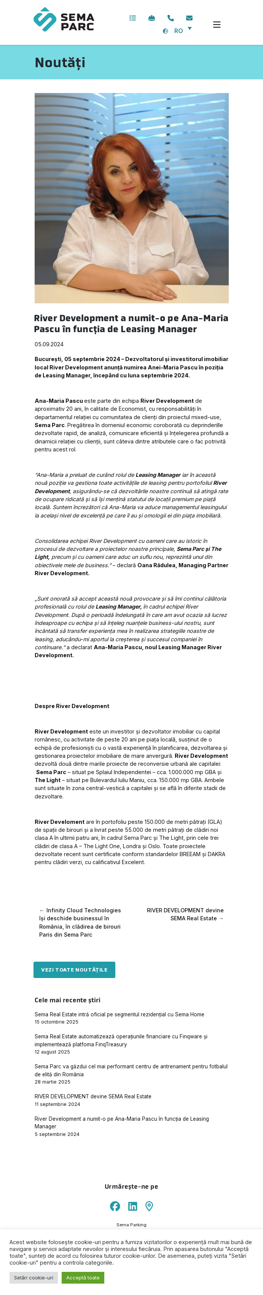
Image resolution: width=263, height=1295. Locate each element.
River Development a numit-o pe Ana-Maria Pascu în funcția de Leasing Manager (122, 1122)
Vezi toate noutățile (74, 970)
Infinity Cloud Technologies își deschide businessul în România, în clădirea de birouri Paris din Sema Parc (80, 922)
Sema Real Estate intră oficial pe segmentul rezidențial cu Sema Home (119, 1014)
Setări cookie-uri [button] (33, 1277)
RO (178, 31)
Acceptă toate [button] (83, 1277)
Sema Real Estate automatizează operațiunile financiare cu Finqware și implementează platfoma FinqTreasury (121, 1040)
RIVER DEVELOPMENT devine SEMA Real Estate (185, 914)
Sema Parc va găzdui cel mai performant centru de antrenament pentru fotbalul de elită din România (131, 1070)
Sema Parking (131, 1224)
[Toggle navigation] (216, 25)
